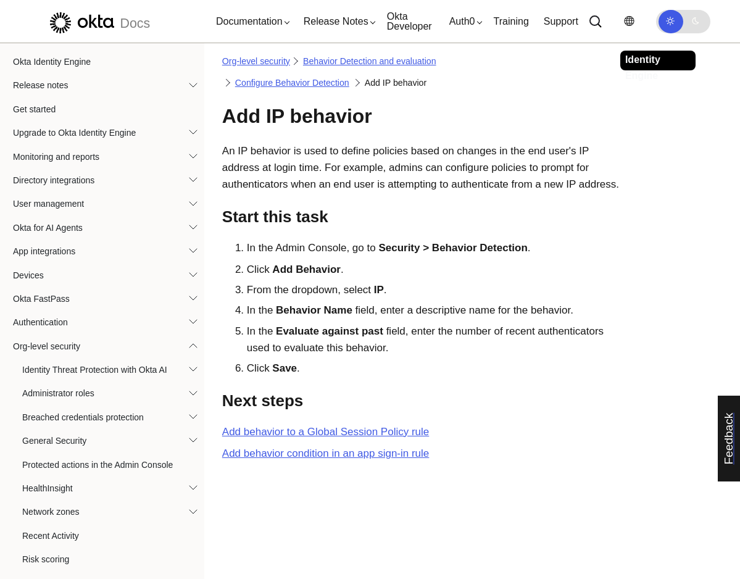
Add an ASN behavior (82, 326)
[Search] (595, 21)
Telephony (42, 468)
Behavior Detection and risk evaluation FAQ (115, 420)
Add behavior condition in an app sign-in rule (326, 453)
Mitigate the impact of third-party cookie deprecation (97, 545)
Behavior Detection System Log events (105, 160)
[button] (250, 21)
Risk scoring (45, 65)
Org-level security (256, 61)
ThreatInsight (47, 444)
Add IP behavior (73, 254)
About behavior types (72, 136)
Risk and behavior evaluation (87, 397)
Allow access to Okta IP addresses (88, 515)
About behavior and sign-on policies (99, 183)
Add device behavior (80, 278)
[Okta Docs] (98, 21)
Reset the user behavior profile (100, 373)
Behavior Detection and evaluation (88, 89)
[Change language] (629, 21)
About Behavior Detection (80, 112)
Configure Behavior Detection (87, 207)
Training (511, 21)
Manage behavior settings (90, 349)
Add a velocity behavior (85, 302)
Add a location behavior (86, 231)
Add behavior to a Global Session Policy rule (325, 432)
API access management (70, 491)
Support (561, 21)
